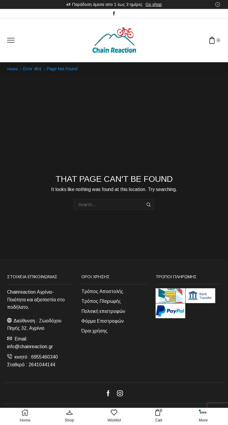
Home (12, 68)
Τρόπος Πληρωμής (101, 301)
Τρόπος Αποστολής (102, 291)
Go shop (153, 4)
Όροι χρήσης (94, 331)
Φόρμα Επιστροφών (102, 321)
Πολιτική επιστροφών (103, 311)
